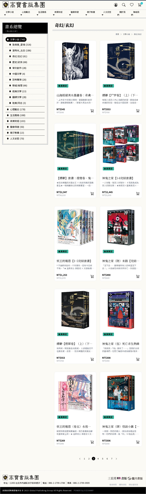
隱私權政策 (135, 484)
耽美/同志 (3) (17, 103)
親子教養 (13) (15, 132)
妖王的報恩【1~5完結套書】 (75, 261)
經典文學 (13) (17, 91)
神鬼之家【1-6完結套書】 (118, 178)
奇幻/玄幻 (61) (18, 56)
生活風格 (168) (16, 115)
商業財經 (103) (16, 121)
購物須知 (124, 484)
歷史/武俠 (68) (18, 62)
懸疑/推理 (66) (18, 85)
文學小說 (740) (16, 39)
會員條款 (113, 484)
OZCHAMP (89, 490)
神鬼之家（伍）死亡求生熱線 (120, 344)
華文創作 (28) (17, 68)
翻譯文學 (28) (17, 97)
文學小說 (126, 34)
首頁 (117, 34)
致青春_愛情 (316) (20, 44)
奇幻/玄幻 (137, 34)
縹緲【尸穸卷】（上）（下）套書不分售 (120, 97)
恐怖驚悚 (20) (17, 79)
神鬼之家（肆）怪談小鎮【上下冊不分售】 (120, 428)
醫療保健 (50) (15, 127)
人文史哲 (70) (15, 138)
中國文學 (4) (17, 73)
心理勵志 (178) (16, 109)
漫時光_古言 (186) (20, 50)
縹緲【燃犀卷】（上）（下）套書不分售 (74, 346)
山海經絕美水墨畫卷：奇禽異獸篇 (75, 97)
